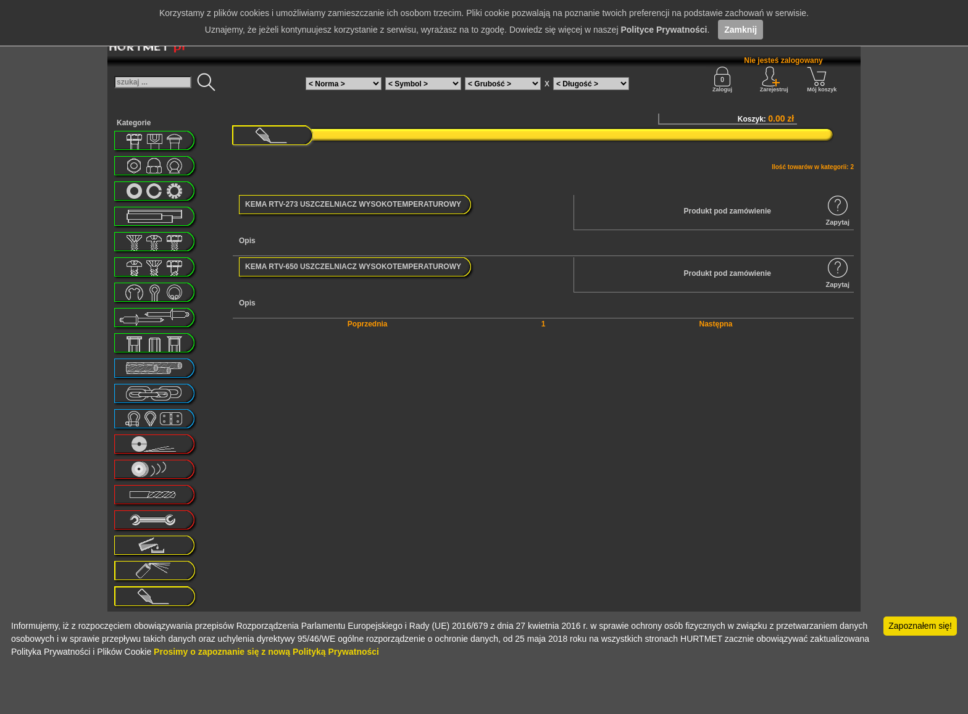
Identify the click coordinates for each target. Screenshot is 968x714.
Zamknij (740, 30)
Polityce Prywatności (663, 30)
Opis (247, 240)
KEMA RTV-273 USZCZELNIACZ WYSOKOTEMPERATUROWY (353, 204)
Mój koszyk (822, 80)
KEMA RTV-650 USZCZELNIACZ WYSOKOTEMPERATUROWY (353, 266)
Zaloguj (722, 80)
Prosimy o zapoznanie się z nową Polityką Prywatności (266, 652)
